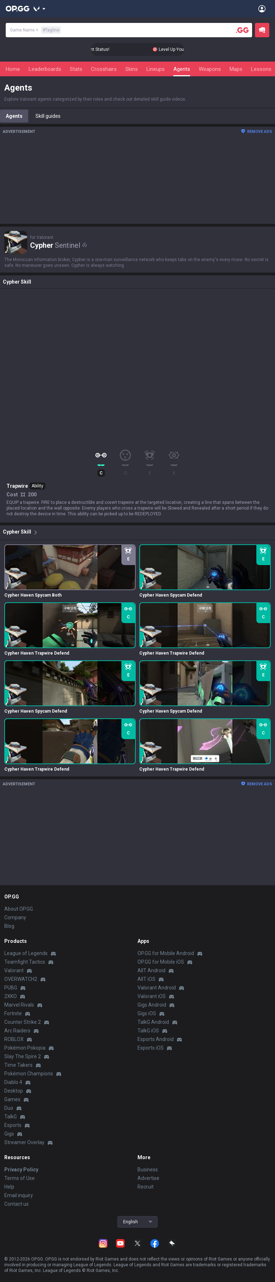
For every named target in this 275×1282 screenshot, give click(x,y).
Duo (8, 1108)
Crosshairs (104, 69)
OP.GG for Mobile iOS (161, 962)
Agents (181, 69)
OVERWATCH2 (20, 979)
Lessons (261, 69)
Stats (76, 69)
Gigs (9, 1134)
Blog (9, 926)
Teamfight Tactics (24, 962)
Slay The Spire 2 (22, 1056)
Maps (236, 69)
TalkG (10, 1116)
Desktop (13, 1091)
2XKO (10, 996)
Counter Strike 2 (22, 1022)
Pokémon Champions (28, 1073)
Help (9, 1187)
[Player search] (242, 30)
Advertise (148, 1178)
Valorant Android (157, 988)
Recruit (146, 1187)
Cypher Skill (21, 532)
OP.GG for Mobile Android (166, 953)
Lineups (155, 69)
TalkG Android (153, 1022)
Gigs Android (152, 1005)
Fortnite (13, 1013)
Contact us (16, 1204)
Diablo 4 (13, 1082)
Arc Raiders (17, 1030)
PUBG (10, 988)
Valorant (14, 970)
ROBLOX (14, 1039)
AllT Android (151, 970)
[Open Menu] (262, 8)
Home (13, 69)
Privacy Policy (21, 1169)
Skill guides (48, 116)
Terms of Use (19, 1178)
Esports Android (156, 1039)
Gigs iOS (147, 1013)
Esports (12, 1125)
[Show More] (39, 8)
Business (148, 1169)
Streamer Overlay (24, 1142)
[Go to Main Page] (17, 8)
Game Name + (35, 30)
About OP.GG (18, 909)
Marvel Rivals (19, 1005)
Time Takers (18, 1065)
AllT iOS (146, 979)
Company (15, 917)
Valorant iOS (152, 996)
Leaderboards (45, 69)
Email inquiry (18, 1195)
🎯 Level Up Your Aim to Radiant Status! (106, 49)
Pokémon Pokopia (24, 1048)
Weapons (210, 69)
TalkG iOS (148, 1030)
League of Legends (26, 953)
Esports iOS (151, 1048)
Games (12, 1099)
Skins (131, 69)
